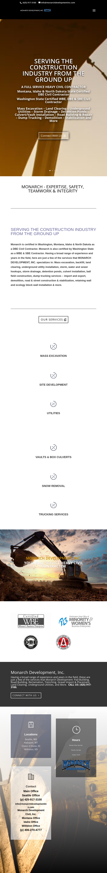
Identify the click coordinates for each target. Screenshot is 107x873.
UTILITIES (53, 413)
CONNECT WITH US (25, 695)
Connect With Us (51, 148)
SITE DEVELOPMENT (53, 384)
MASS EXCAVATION (53, 355)
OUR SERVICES (52, 319)
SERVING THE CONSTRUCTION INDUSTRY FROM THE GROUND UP (53, 82)
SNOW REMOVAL (53, 485)
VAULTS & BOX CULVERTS (53, 457)
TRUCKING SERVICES (53, 514)
